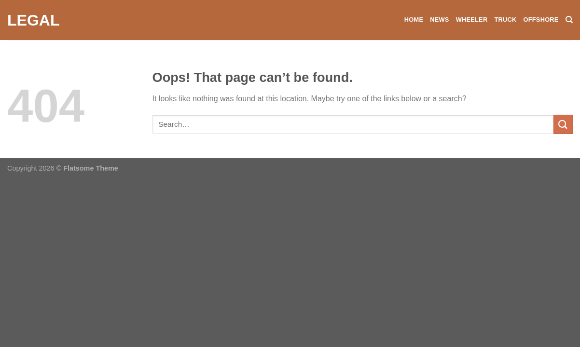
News (439, 19)
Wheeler (472, 19)
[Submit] (563, 124)
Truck (505, 19)
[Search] (569, 20)
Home (413, 19)
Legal (33, 20)
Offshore (540, 19)
